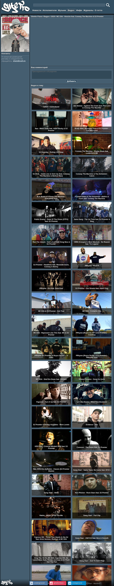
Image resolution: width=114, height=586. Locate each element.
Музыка (62, 10)
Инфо (79, 10)
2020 (53, 16)
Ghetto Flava (36, 16)
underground (37, 583)
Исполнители (50, 10)
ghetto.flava (56, 583)
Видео (71, 10)
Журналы (88, 10)
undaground (75, 583)
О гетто (98, 10)
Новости (36, 10)
